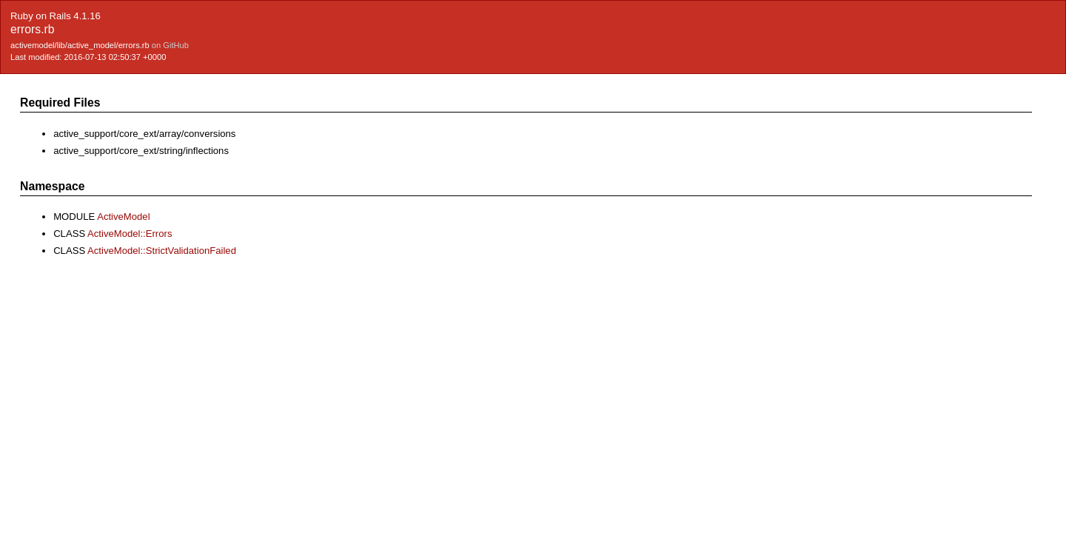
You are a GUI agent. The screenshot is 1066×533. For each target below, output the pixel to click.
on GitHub (170, 45)
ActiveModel (123, 216)
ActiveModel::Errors (129, 233)
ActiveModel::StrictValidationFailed (161, 250)
